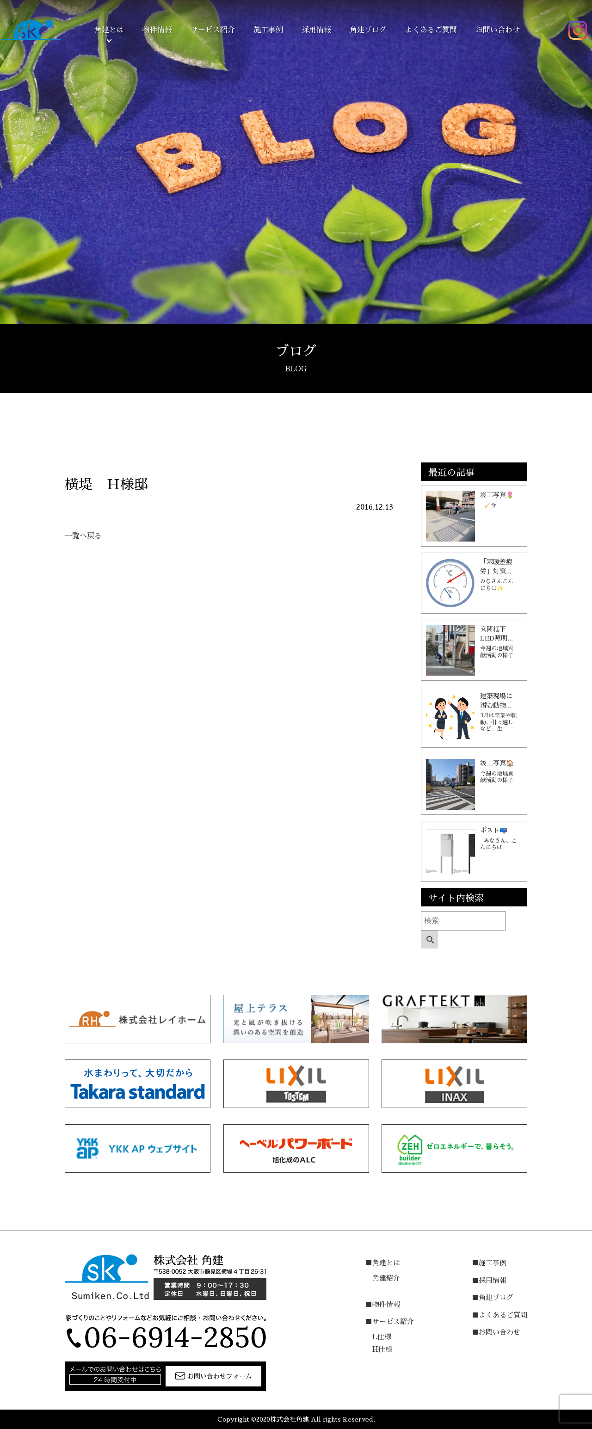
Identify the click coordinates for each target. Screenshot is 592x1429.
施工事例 (268, 30)
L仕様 (381, 1336)
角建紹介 (386, 1278)
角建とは (109, 30)
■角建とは (382, 1262)
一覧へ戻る (83, 536)
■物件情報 (382, 1304)
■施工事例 (489, 1262)
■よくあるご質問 (499, 1315)
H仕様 (382, 1349)
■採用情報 (489, 1280)
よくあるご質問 (431, 30)
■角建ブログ (492, 1297)
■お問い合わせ (496, 1332)
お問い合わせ (497, 30)
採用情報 (316, 30)
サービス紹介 (213, 30)
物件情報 (157, 30)
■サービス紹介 (389, 1321)
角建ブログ (368, 30)
